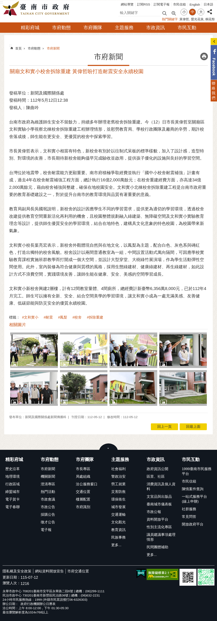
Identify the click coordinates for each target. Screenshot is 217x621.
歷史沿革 (12, 469)
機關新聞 (48, 477)
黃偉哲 (184, 19)
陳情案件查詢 (192, 489)
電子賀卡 (12, 499)
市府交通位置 (78, 571)
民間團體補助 (157, 547)
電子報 (46, 530)
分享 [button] (209, 9)
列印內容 (204, 56)
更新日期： (12, 577)
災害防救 (118, 492)
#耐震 (48, 317)
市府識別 (83, 507)
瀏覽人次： (12, 583)
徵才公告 (48, 522)
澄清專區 (48, 484)
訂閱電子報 (162, 4)
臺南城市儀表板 (159, 504)
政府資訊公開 (157, 469)
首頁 (18, 48)
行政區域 (12, 484)
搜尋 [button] (164, 13)
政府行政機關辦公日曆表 (38, 604)
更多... (116, 545)
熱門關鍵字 (170, 19)
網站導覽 (127, 4)
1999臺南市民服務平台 (196, 471)
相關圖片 (17, 324)
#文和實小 (30, 317)
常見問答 (189, 517)
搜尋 (121, 12)
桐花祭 (210, 19)
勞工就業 (118, 484)
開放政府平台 (192, 524)
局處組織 (83, 477)
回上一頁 (164, 427)
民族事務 (118, 537)
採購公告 (48, 515)
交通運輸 (118, 515)
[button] (34, 350)
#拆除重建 (95, 317)
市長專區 (83, 469)
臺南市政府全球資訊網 (37, 8)
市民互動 (187, 27)
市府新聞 (53, 48)
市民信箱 (179, 4)
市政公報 (154, 512)
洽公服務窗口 (86, 484)
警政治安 (118, 477)
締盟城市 (12, 492)
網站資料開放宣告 (49, 571)
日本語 (208, 4)
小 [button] (184, 12)
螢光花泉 (197, 19)
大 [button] (201, 12)
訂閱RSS (143, 4)
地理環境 (12, 477)
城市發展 (118, 507)
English (194, 4)
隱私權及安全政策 (17, 571)
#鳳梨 (62, 317)
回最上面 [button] (193, 427)
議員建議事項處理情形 (161, 537)
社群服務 (189, 509)
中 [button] (192, 12)
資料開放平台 (157, 519)
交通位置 (83, 492)
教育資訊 (118, 530)
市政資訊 (155, 27)
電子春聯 (12, 507)
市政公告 (48, 507)
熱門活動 (48, 492)
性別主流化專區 (159, 527)
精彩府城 (30, 27)
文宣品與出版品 (159, 497)
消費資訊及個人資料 (161, 486)
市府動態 (61, 27)
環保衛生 (118, 499)
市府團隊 (92, 27)
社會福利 (118, 469)
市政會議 (48, 499)
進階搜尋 (173, 13)
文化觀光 (118, 522)
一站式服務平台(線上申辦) (194, 499)
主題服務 (124, 27)
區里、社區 (156, 477)
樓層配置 (83, 499)
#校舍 (77, 317)
